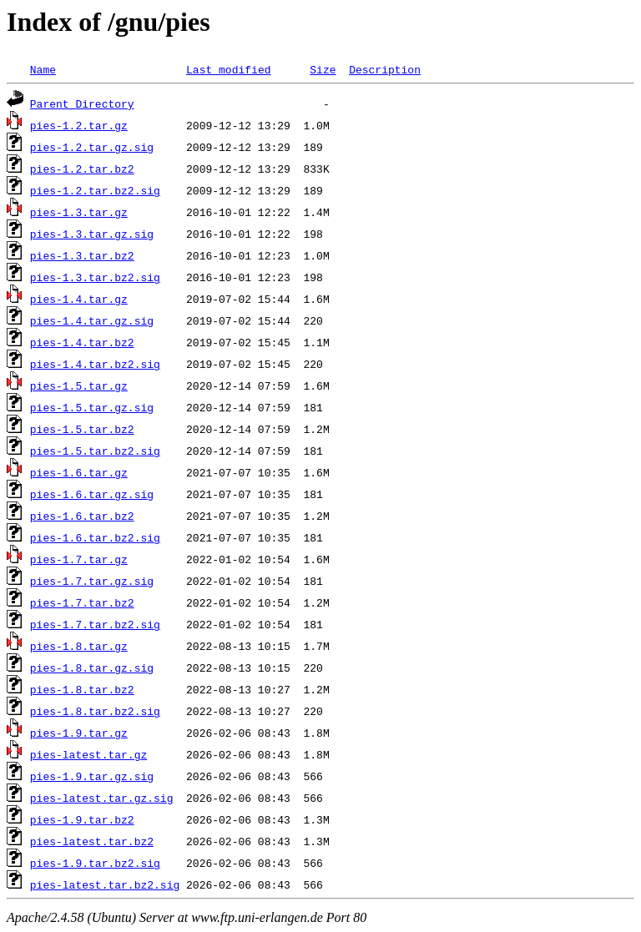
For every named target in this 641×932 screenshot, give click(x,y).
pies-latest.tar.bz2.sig (104, 884)
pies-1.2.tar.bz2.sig (95, 190)
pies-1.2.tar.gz (79, 125)
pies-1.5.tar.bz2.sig (95, 450)
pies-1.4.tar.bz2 (82, 342)
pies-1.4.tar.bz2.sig (95, 363)
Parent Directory (82, 103)
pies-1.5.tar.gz (79, 385)
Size (323, 69)
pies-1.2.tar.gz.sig (92, 146)
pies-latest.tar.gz (88, 754)
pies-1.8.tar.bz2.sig (95, 710)
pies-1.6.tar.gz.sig (92, 493)
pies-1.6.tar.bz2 (82, 515)
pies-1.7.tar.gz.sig (92, 580)
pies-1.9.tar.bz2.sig (95, 862)
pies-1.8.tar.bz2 (82, 689)
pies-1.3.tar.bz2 (82, 255)
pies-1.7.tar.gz (79, 559)
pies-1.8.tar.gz (79, 645)
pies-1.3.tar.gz (79, 211)
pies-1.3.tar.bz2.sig (95, 277)
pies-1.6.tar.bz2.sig (95, 537)
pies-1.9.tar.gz (79, 732)
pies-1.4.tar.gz (79, 298)
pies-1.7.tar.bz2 (82, 602)
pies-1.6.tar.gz (79, 472)
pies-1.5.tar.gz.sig (92, 407)
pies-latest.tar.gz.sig (102, 797)
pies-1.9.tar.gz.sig (92, 775)
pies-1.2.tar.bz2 (82, 168)
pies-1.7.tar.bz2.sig (95, 624)
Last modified (228, 69)
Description (385, 69)
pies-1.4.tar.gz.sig (92, 320)
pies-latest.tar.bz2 (92, 841)
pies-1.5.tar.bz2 (82, 428)
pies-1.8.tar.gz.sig (92, 667)
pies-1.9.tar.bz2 (82, 819)
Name (43, 69)
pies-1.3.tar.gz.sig (92, 233)
